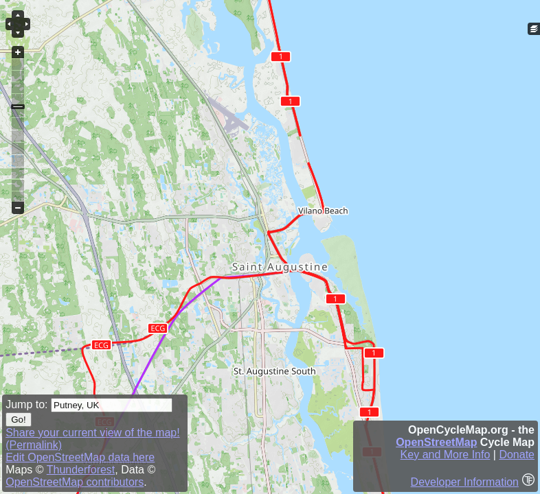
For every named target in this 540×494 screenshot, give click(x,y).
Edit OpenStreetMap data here (80, 457)
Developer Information (465, 482)
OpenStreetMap (436, 442)
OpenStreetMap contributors (74, 482)
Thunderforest (81, 469)
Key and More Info (446, 454)
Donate (517, 454)
